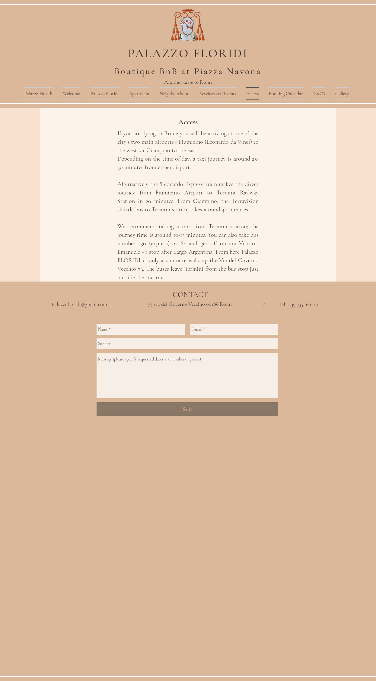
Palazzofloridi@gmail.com (79, 304)
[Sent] (187, 409)
